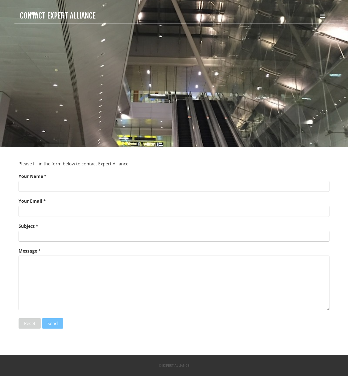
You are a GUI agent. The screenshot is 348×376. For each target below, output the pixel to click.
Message (28, 251)
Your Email (30, 201)
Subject (27, 226)
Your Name (31, 176)
